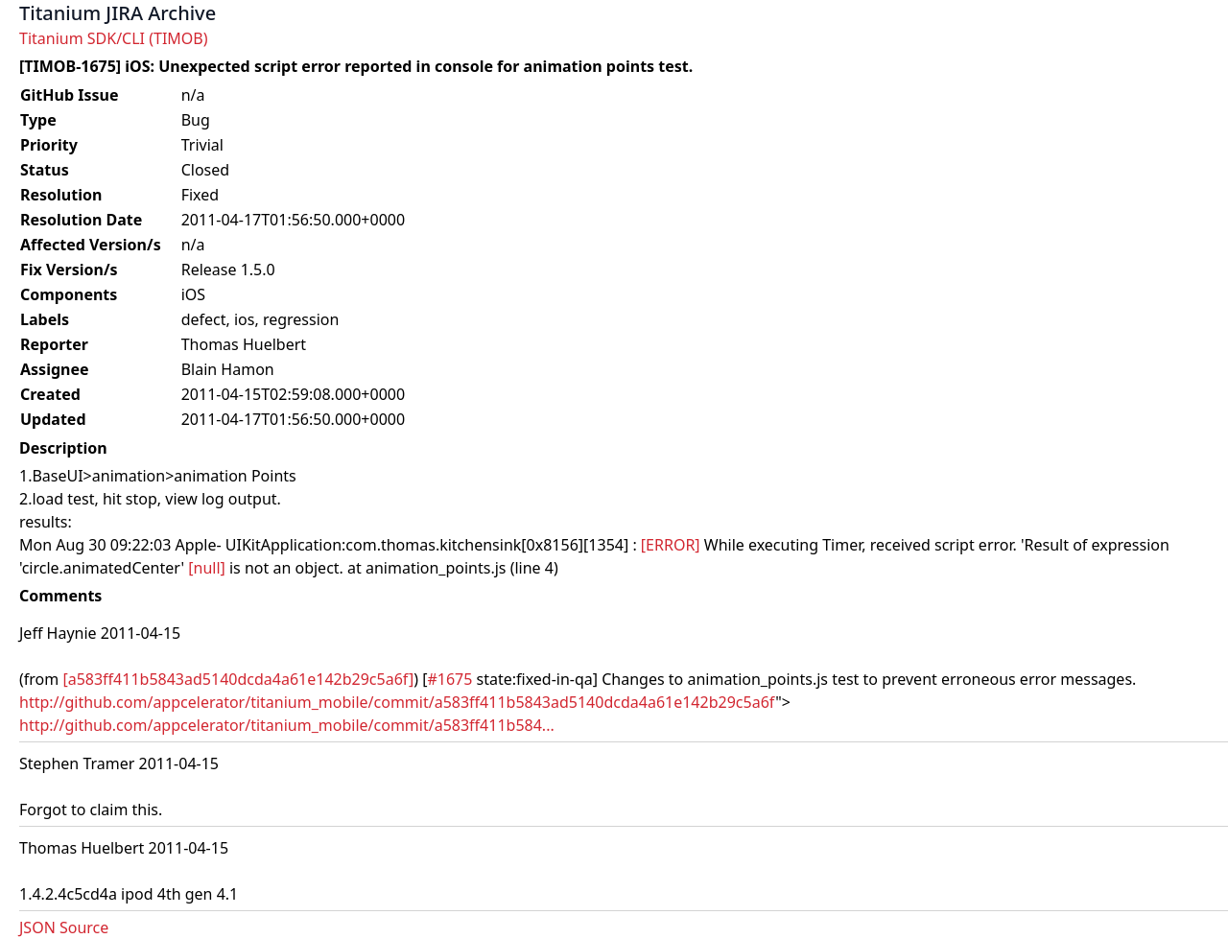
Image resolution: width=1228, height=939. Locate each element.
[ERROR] (670, 544)
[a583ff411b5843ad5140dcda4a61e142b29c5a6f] (237, 679)
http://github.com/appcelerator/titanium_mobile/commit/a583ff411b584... (287, 725)
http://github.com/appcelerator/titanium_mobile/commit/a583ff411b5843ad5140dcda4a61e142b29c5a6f (397, 702)
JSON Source (63, 927)
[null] (206, 567)
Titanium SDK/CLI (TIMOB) (113, 38)
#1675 (449, 679)
